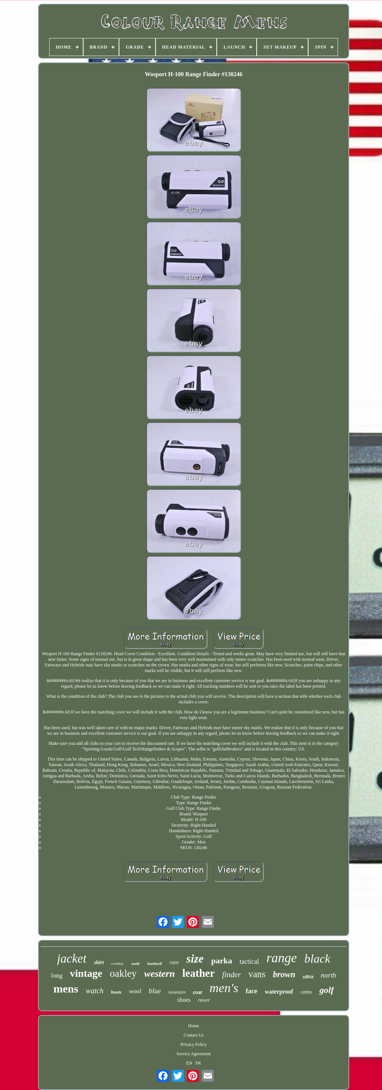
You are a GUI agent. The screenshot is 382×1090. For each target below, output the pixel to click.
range (281, 958)
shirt (99, 962)
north (328, 975)
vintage (86, 973)
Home (193, 1025)
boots (116, 992)
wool (135, 991)
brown (284, 974)
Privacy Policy (194, 1044)
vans (257, 974)
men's (224, 988)
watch (95, 991)
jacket (72, 958)
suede (135, 964)
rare (174, 962)
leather (198, 973)
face (251, 991)
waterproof (279, 991)
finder (231, 974)
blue (155, 991)
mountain (177, 992)
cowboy (117, 963)
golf (326, 990)
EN (189, 1063)
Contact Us (194, 1035)
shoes (184, 1000)
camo (306, 992)
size (195, 958)
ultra (308, 976)
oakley (123, 973)
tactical (249, 961)
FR (198, 1063)
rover (204, 1000)
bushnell (154, 963)
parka (221, 960)
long (56, 975)
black (317, 958)
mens (65, 988)
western (159, 973)
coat (197, 992)
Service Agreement (193, 1053)
